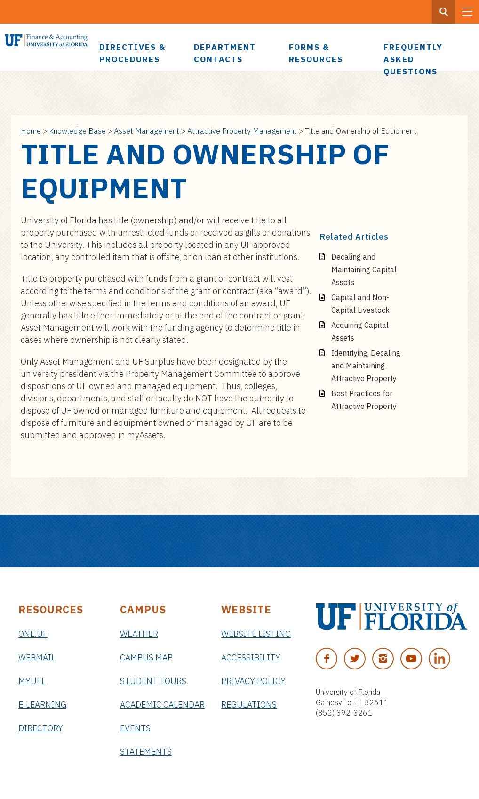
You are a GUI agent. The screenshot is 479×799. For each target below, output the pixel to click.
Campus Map (146, 657)
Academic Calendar (162, 704)
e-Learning (42, 704)
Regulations (249, 704)
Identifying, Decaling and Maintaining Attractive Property (365, 365)
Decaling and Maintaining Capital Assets (364, 269)
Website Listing (256, 633)
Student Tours (153, 681)
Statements (146, 751)
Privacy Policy (253, 681)
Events (135, 728)
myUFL (32, 681)
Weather (139, 633)
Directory (40, 728)
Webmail (37, 657)
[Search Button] (443, 12)
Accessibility (250, 657)
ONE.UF (33, 633)
